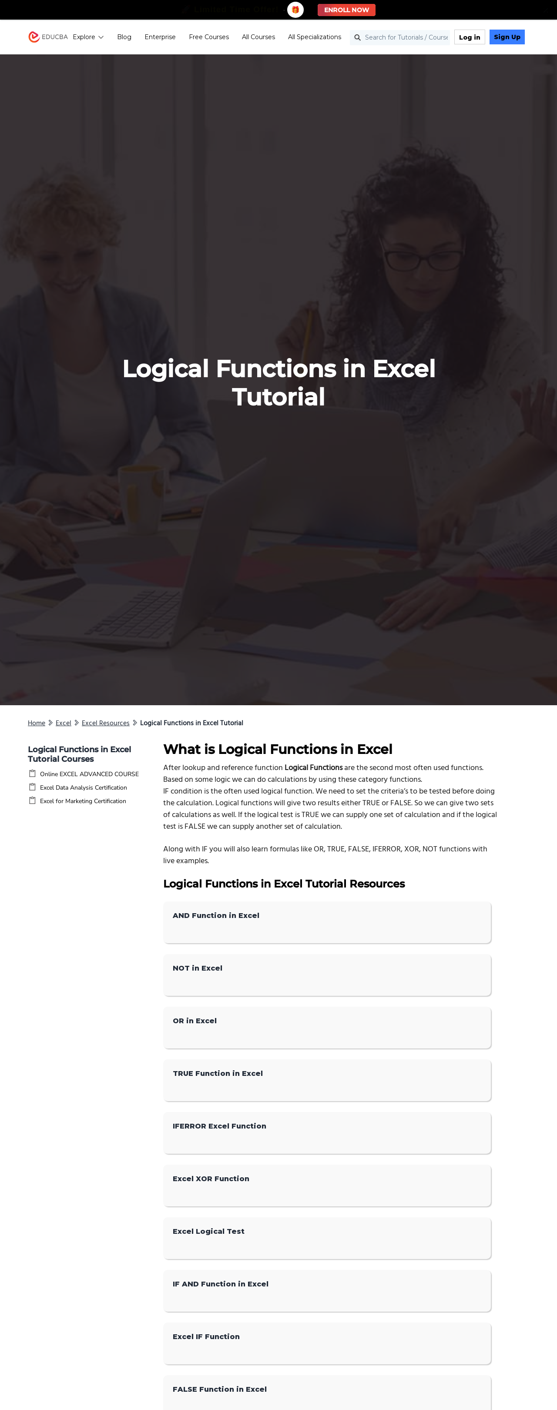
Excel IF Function (206, 1337)
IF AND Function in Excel (220, 1284)
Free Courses (209, 37)
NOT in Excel (197, 968)
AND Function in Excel (216, 915)
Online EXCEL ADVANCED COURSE (89, 774)
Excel (63, 723)
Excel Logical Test (209, 1231)
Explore (88, 37)
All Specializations (314, 37)
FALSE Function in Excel (220, 1389)
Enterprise (160, 37)
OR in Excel (195, 1021)
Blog (124, 37)
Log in (469, 37)
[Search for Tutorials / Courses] (400, 37)
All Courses (258, 37)
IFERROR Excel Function (219, 1126)
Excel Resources (106, 723)
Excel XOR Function (211, 1179)
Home (36, 723)
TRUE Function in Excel (218, 1073)
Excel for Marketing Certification (83, 801)
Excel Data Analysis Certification (83, 788)
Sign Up (507, 37)
